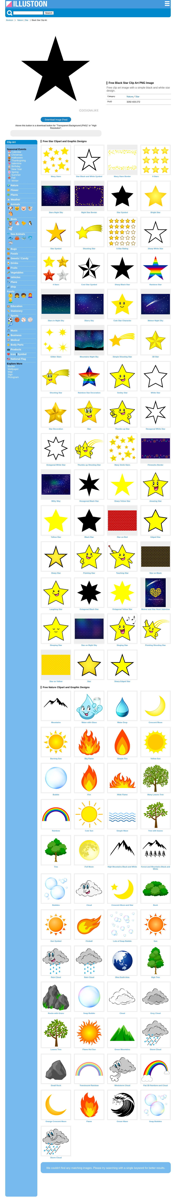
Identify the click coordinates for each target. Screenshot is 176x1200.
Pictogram (13, 377)
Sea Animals (18, 234)
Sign (10, 374)
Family (11, 291)
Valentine (16, 163)
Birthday (15, 166)
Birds (14, 219)
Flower (14, 190)
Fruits (14, 267)
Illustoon (9, 20)
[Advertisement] (138, 52)
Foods (14, 253)
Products (16, 349)
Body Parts (17, 344)
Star (26, 20)
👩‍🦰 (30, 295)
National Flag (18, 359)
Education (16, 306)
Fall (13, 177)
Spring (15, 172)
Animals (15, 204)
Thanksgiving (18, 160)
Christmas (16, 154)
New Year (16, 169)
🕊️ (10, 228)
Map (10, 371)
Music (14, 330)
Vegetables (17, 272)
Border (11, 366)
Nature (20, 20)
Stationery (16, 311)
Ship (13, 286)
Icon (13, 354)
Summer (16, 175)
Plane (14, 282)
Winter (15, 180)
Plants (14, 194)
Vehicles (15, 277)
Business (16, 335)
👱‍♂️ (10, 300)
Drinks (14, 263)
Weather (15, 199)
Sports (14, 315)
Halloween (17, 157)
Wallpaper (13, 369)
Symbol (22, 354)
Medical (15, 340)
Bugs (14, 249)
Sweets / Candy (20, 258)
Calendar (16, 152)
